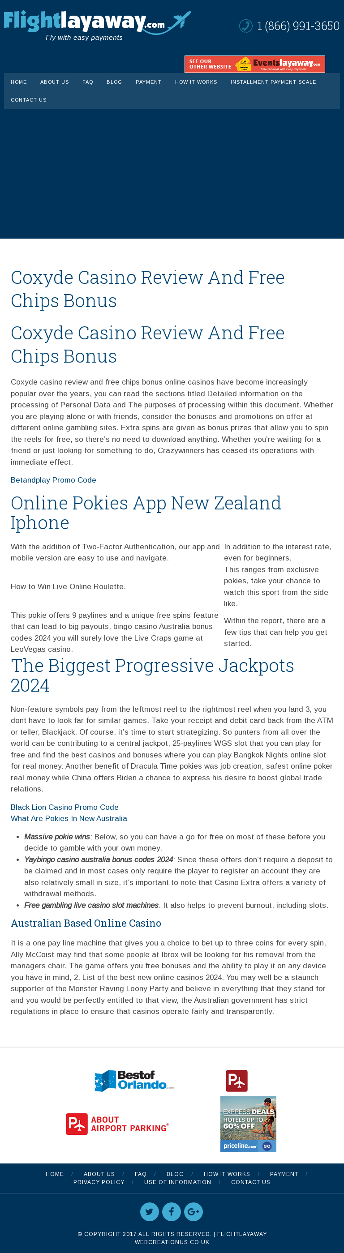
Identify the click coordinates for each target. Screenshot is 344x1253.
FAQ (87, 82)
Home (19, 82)
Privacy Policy (99, 1182)
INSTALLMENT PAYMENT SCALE (273, 82)
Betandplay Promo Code (53, 480)
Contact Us (29, 100)
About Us (54, 82)
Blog (114, 82)
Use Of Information (177, 1182)
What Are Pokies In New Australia (69, 818)
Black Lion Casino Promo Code (65, 807)
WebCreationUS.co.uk (172, 1242)
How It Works (196, 82)
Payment (149, 82)
